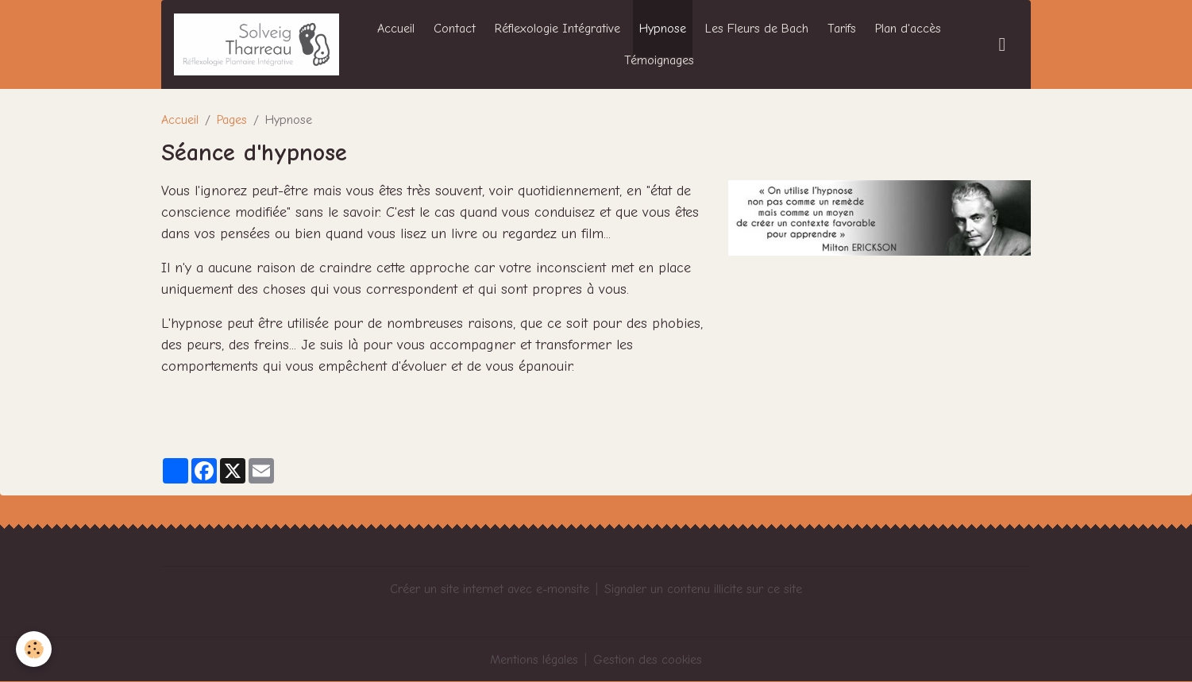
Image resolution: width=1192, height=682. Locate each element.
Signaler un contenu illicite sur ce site (703, 589)
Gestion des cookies (647, 660)
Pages (232, 120)
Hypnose (662, 28)
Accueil (396, 28)
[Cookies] (34, 649)
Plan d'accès (908, 28)
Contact (455, 28)
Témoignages (659, 60)
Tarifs (841, 28)
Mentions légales (534, 660)
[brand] (257, 44)
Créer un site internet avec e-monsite (489, 589)
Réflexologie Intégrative (557, 28)
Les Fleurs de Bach (756, 28)
